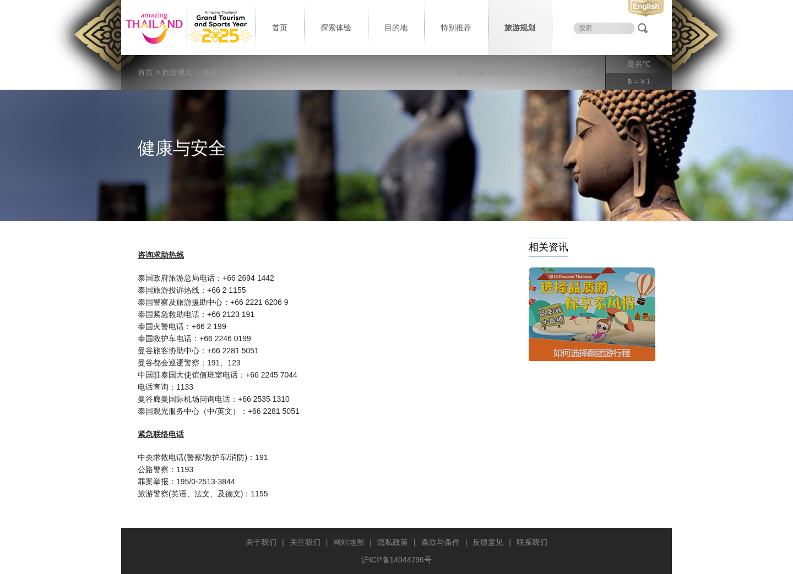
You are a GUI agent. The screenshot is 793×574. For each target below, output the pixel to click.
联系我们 (532, 542)
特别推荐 (456, 27)
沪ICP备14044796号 (396, 559)
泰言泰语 (578, 72)
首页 (279, 27)
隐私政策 (392, 542)
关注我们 (305, 542)
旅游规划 (519, 27)
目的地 (396, 27)
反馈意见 (487, 542)
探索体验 (336, 27)
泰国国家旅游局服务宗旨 (499, 72)
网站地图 (348, 542)
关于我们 (261, 542)
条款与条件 (440, 542)
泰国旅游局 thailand (187, 27)
